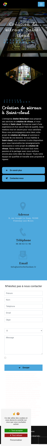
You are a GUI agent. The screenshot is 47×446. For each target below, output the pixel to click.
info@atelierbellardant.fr (23, 264)
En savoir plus (13, 170)
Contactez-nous (14, 178)
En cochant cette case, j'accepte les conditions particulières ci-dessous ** (23, 359)
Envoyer (26, 367)
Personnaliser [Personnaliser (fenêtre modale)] (16, 440)
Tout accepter (16, 430)
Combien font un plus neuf (15, 326)
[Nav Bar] (41, 4)
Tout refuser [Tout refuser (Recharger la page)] (16, 435)
